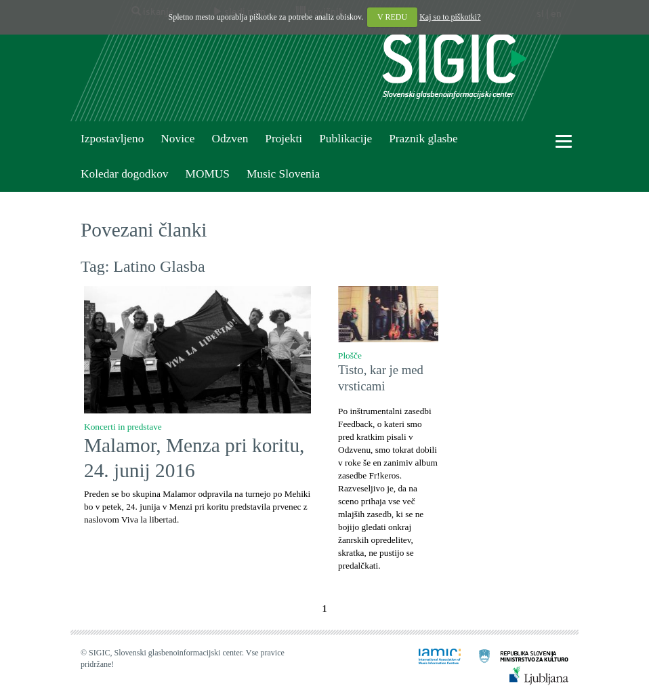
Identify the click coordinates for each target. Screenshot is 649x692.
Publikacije (345, 138)
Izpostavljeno (112, 138)
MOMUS (207, 173)
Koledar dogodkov (124, 173)
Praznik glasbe (423, 138)
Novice (177, 138)
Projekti (283, 138)
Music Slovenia (283, 173)
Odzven (229, 138)
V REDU (392, 17)
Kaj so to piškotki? (449, 17)
